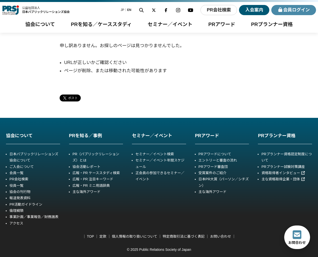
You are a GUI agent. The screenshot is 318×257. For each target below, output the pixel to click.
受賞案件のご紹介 (213, 173)
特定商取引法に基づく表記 (184, 236)
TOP (90, 236)
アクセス (16, 223)
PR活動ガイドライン (25, 204)
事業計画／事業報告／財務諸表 (33, 217)
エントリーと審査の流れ (218, 160)
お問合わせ (297, 237)
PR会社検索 (218, 9)
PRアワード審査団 (213, 167)
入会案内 (254, 9)
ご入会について (21, 167)
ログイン (294, 10)
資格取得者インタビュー (283, 173)
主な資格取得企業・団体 (283, 179)
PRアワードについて (215, 154)
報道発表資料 (19, 198)
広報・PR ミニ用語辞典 (91, 186)
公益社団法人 (46, 10)
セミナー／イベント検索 (154, 154)
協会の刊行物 (19, 192)
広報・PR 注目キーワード (93, 179)
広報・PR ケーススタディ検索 (96, 173)
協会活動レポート (87, 167)
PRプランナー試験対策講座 (283, 167)
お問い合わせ (220, 236)
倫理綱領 (16, 211)
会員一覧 (16, 173)
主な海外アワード (87, 192)
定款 (102, 236)
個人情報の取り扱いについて (134, 236)
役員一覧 (16, 186)
